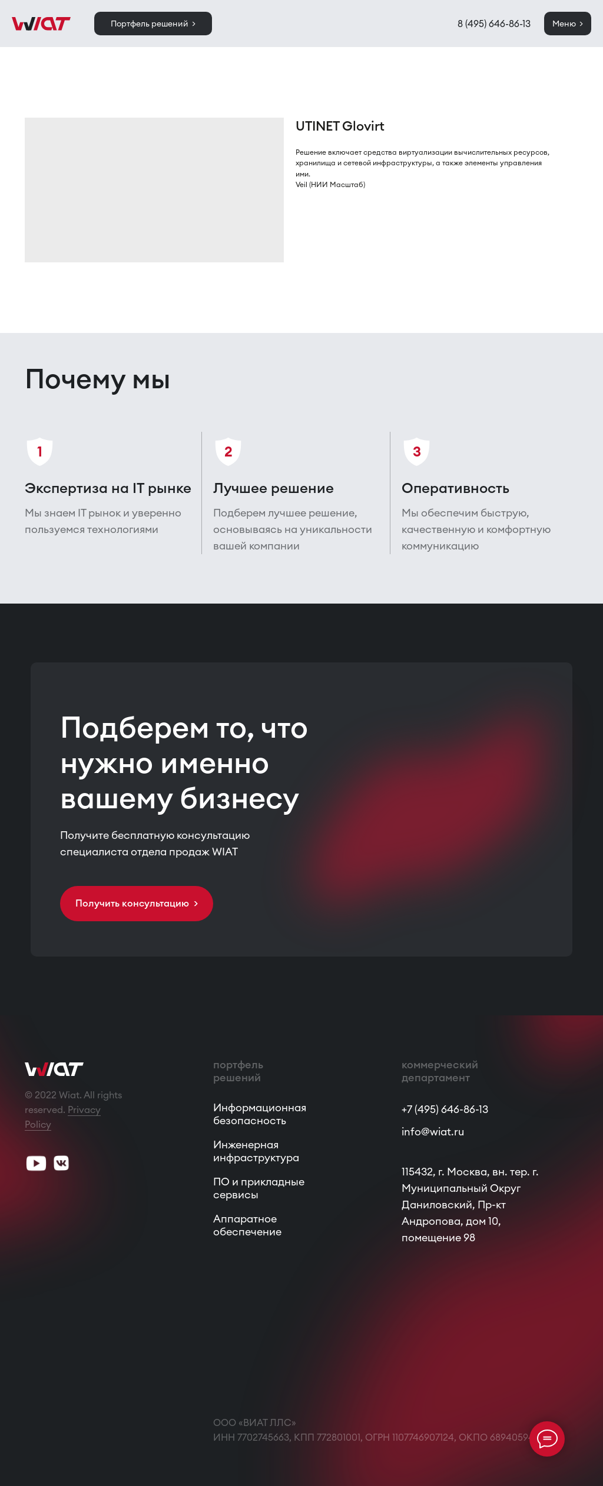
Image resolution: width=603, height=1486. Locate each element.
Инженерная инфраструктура (256, 1151)
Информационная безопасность (259, 1114)
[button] (136, 903)
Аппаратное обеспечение (247, 1225)
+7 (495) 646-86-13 (445, 1109)
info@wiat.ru (433, 1131)
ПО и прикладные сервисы (258, 1188)
